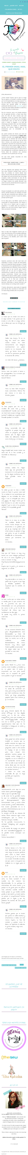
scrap (14, 64)
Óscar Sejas (8, 312)
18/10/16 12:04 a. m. (10, 662)
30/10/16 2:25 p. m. (14, 911)
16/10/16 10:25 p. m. (10, 487)
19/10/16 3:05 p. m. (14, 845)
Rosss (6, 595)
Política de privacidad (14, 13)
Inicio (6, 5)
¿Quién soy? (14, 5)
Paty (6, 872)
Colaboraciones (11, 9)
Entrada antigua (20, 967)
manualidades (16, 62)
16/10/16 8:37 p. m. (14, 335)
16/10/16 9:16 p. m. (10, 403)
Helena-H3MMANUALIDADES (12, 367)
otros (24, 62)
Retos (20, 9)
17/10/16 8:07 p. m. (10, 596)
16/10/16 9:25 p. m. (14, 425)
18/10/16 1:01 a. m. (10, 708)
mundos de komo (10, 706)
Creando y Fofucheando (12, 785)
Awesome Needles (10, 549)
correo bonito (7, 62)
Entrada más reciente (9, 965)
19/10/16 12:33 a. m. (10, 786)
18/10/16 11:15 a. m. (14, 683)
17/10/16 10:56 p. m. (14, 576)
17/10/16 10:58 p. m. (14, 627)
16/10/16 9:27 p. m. (10, 447)
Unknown (8, 402)
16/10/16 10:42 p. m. (14, 465)
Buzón (21, 5)
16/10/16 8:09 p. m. (10, 314)
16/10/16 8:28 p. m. (10, 368)
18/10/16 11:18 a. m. (14, 736)
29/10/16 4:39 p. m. (10, 874)
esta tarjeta (19, 106)
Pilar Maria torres (10, 660)
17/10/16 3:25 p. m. (10, 550)
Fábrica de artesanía (15, 334)
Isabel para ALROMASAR (12, 446)
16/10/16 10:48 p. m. (14, 517)
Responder (23, 331)
